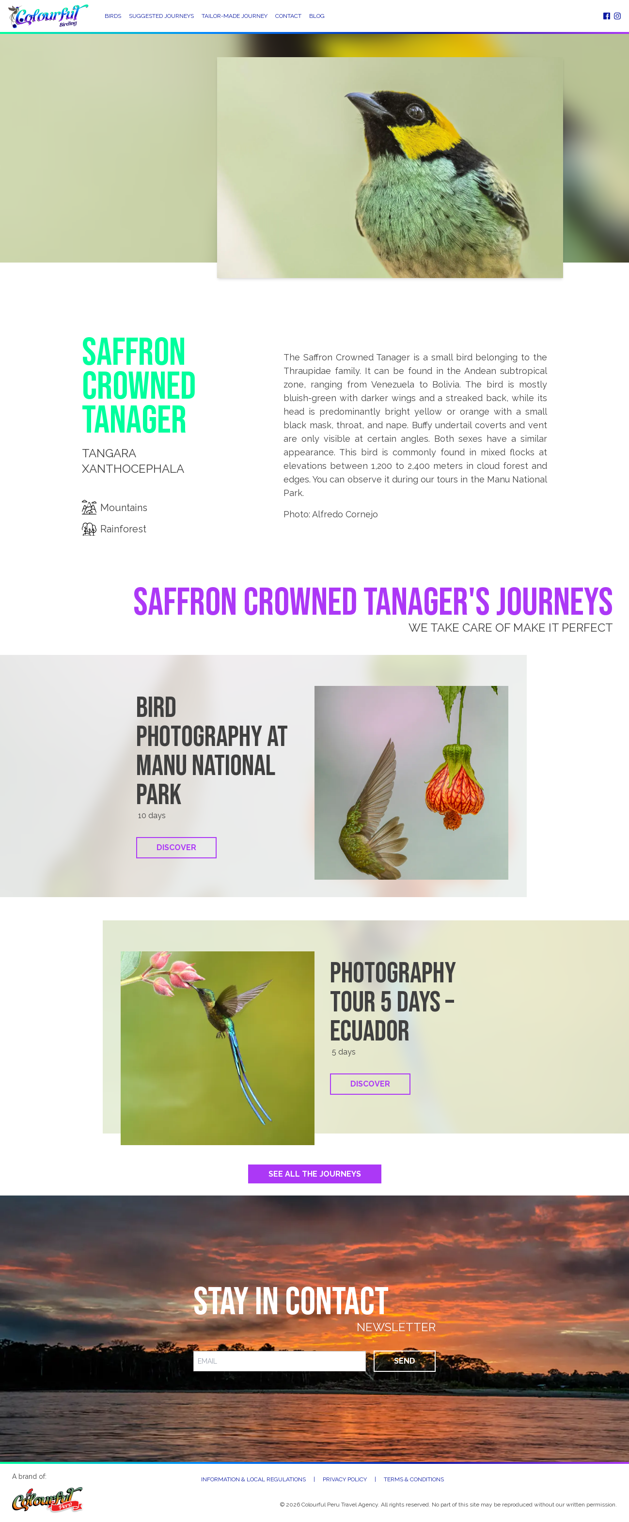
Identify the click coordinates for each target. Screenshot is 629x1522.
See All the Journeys (314, 1174)
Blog (317, 16)
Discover (176, 847)
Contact (288, 16)
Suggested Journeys (161, 16)
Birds (113, 16)
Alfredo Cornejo (345, 514)
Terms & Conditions (414, 1479)
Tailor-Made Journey (234, 16)
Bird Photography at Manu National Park (212, 752)
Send (404, 1361)
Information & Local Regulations (253, 1479)
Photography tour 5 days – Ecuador (393, 1002)
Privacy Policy (345, 1479)
